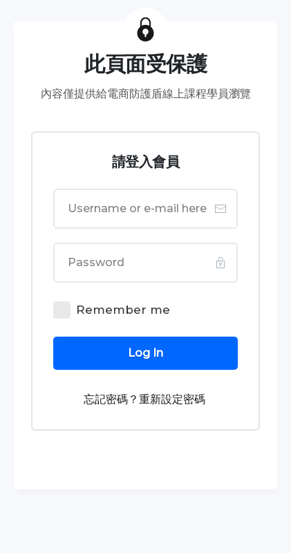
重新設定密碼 (172, 399)
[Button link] (145, 353)
